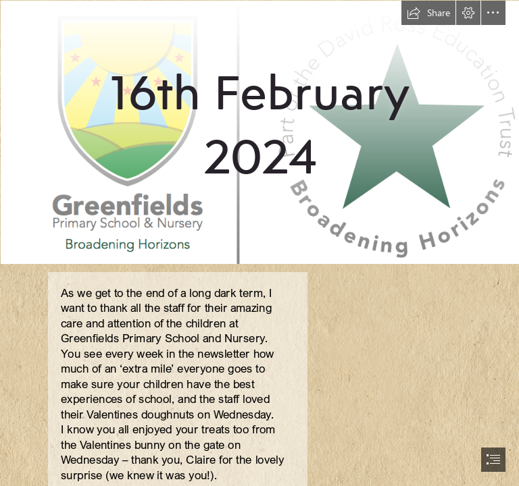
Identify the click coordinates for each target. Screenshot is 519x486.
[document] (259, 243)
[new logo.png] (259, 131)
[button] (428, 13)
